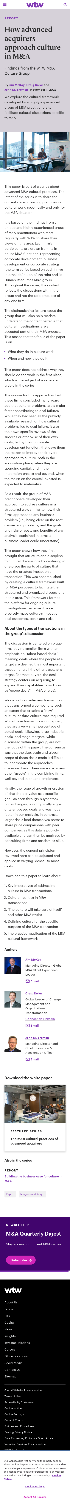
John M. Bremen (16, 89)
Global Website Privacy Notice (23, 1390)
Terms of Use (12, 1396)
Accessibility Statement (19, 1402)
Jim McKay (17, 85)
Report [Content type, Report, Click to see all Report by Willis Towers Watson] (11, 18)
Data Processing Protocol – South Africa (28, 1438)
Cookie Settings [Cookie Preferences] (14, 1414)
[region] (35, 1477)
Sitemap (10, 1376)
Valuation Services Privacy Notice (25, 1444)
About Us (11, 1302)
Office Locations (16, 1356)
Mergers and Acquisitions (33, 1194)
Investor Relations (17, 1342)
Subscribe (21, 1260)
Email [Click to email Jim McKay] (35, 981)
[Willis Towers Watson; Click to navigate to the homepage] (35, 4)
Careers (9, 1349)
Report (10, 1194)
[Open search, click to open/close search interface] (65, 4)
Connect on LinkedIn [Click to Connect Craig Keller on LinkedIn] (40, 1018)
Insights (10, 1336)
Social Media (13, 1363)
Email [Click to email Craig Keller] (35, 1025)
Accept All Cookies (35, 1496)
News (8, 1329)
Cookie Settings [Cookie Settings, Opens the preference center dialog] (35, 1486)
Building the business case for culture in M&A (33, 1178)
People (9, 1309)
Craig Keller (34, 85)
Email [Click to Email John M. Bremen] (35, 1059)
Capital (9, 1322)
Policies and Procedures (19, 1426)
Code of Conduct (14, 1420)
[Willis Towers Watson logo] (13, 1290)
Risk (7, 1315)
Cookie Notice (13, 1408)
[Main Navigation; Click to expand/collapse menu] (4, 4)
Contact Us (12, 1369)
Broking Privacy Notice (18, 1432)
